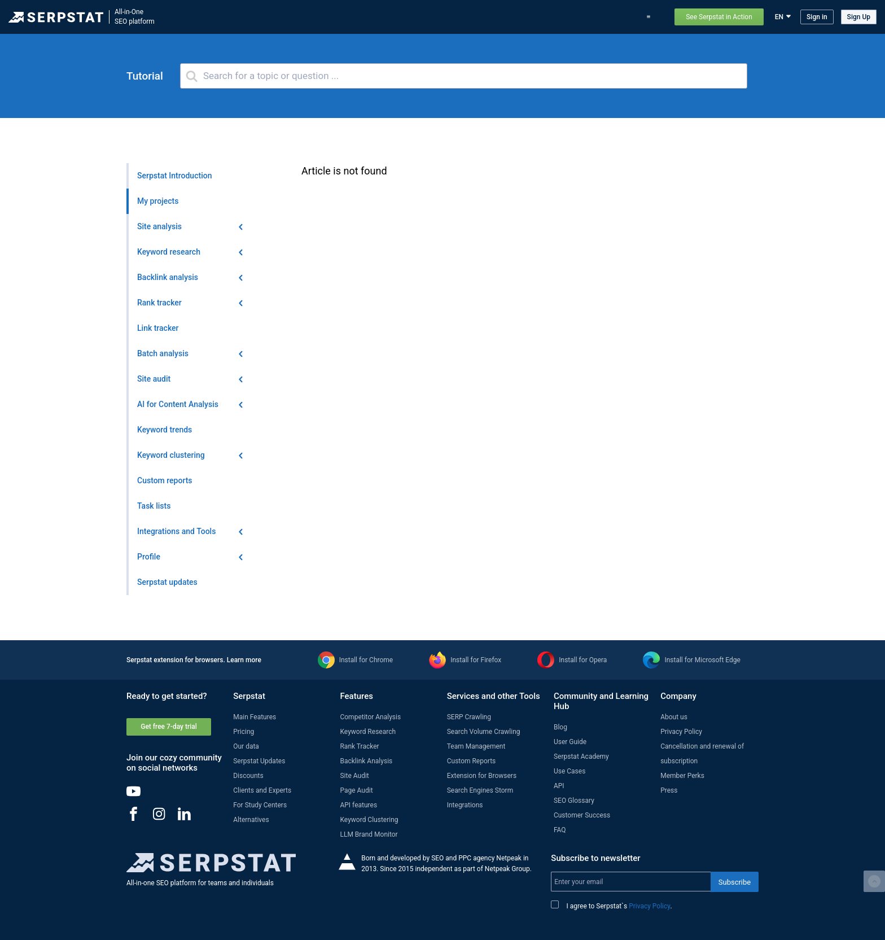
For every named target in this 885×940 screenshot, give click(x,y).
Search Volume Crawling (483, 732)
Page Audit (356, 790)
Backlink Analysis (366, 761)
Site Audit (354, 776)
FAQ (560, 830)
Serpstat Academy (581, 756)
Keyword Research (368, 732)
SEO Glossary (574, 801)
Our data (246, 746)
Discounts (248, 776)
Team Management (476, 746)
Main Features (254, 717)
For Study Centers (260, 805)
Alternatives (251, 820)
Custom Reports (471, 761)
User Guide (570, 742)
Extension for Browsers (481, 776)
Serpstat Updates (259, 761)
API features (358, 805)
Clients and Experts (262, 790)
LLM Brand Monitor (368, 834)
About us (673, 717)
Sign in (817, 17)
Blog (546, 17)
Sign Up (858, 17)
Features (407, 17)
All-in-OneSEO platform (135, 16)
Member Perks (682, 776)
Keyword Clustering (369, 820)
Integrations (465, 805)
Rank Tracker (359, 746)
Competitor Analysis (370, 717)
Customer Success (582, 815)
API (559, 786)
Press (668, 790)
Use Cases (612, 17)
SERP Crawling (469, 717)
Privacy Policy (681, 732)
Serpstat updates (502, 17)
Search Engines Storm (480, 790)
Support (651, 17)
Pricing (574, 17)
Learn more (244, 660)
